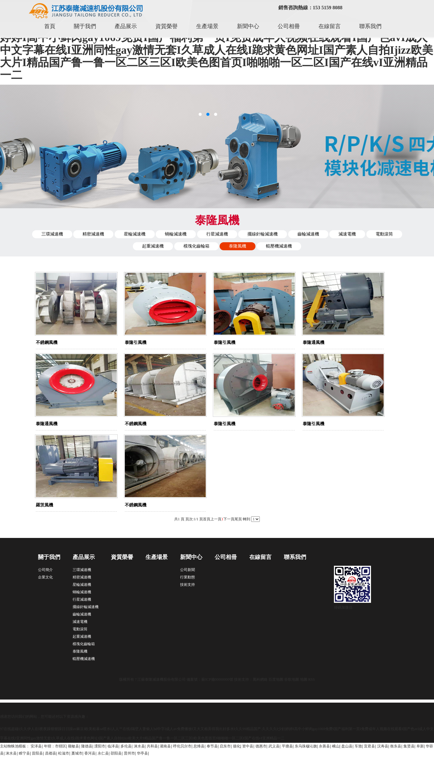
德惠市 (261, 746)
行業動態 (187, 577)
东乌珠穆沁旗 (306, 746)
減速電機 (347, 234)
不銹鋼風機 (46, 342)
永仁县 (103, 753)
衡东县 (395, 746)
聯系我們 (370, 26)
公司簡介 (45, 570)
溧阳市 (99, 746)
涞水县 (139, 746)
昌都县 (50, 753)
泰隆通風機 (313, 342)
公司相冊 (289, 26)
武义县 (274, 746)
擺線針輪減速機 (262, 234)
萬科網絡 (260, 679)
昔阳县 (37, 753)
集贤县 (409, 746)
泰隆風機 (237, 246)
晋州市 (129, 753)
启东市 (225, 746)
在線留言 (329, 26)
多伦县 (126, 746)
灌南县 (165, 746)
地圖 (303, 679)
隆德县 (86, 746)
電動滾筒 (384, 234)
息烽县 (198, 746)
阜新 (420, 746)
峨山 (335, 746)
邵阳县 (116, 753)
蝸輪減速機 (176, 234)
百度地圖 (275, 679)
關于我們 (85, 26)
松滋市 (63, 753)
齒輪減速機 (308, 234)
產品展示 (126, 26)
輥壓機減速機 (279, 246)
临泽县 (113, 746)
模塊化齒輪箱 (196, 246)
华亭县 (142, 753)
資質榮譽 (166, 26)
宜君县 (369, 746)
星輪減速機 (134, 234)
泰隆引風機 (135, 342)
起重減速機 (153, 246)
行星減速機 (217, 234)
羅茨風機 (44, 505)
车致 (358, 746)
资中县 (247, 746)
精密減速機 (93, 234)
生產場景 (207, 26)
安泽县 (36, 746)
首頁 (49, 26)
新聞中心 (248, 26)
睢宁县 (24, 753)
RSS (311, 679)
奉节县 (212, 746)
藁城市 (76, 753)
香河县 (89, 753)
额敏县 (73, 746)
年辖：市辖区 (55, 746)
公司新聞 (187, 570)
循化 (236, 746)
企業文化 (45, 577)
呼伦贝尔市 (182, 746)
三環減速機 (52, 234)
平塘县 (287, 746)
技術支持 (187, 584)
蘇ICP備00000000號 (217, 679)
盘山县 (346, 746)
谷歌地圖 (291, 679)
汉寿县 (382, 746)
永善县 (324, 746)
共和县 (152, 746)
